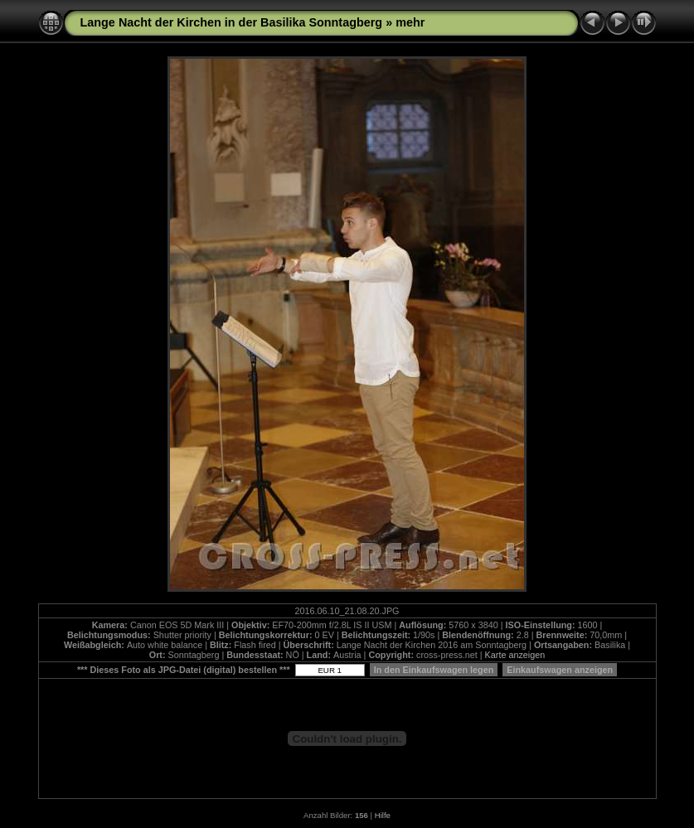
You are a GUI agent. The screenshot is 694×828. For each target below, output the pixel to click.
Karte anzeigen (515, 655)
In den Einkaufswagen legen (434, 670)
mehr (410, 22)
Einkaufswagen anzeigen (559, 670)
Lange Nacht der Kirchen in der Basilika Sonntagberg (231, 22)
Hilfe (383, 815)
